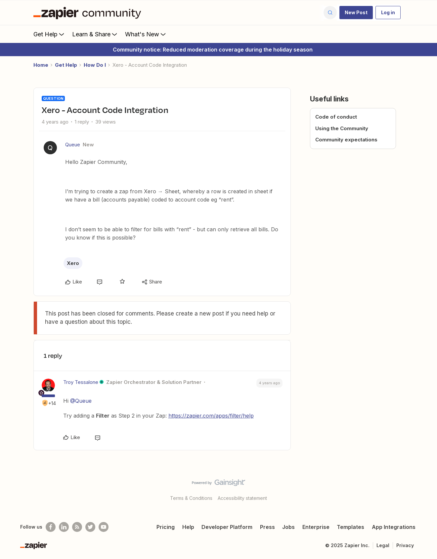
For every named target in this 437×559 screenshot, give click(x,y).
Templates (350, 527)
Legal (382, 545)
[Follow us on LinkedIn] (64, 527)
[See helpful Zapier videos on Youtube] (104, 527)
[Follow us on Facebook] (51, 527)
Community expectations (346, 139)
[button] (356, 12)
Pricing (165, 527)
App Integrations (393, 527)
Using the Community (341, 128)
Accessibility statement (242, 498)
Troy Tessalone (80, 382)
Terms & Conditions (191, 498)
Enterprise (315, 527)
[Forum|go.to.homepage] (89, 12)
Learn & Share (95, 34)
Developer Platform (226, 527)
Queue (72, 144)
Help (188, 527)
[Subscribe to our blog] (77, 527)
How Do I (95, 65)
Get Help (49, 34)
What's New (146, 34)
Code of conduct (336, 117)
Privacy (405, 545)
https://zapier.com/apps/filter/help (211, 415)
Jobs (288, 527)
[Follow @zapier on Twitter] (90, 527)
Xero (73, 263)
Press (267, 527)
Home (40, 65)
